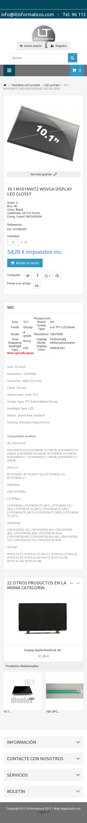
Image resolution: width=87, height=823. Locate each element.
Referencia (14, 224)
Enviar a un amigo (19, 283)
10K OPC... (53, 711)
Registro (59, 46)
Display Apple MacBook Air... (43, 650)
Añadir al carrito (27, 263)
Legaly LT (43, 812)
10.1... (7, 711)
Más (10, 307)
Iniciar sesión (31, 46)
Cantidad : (14, 236)
